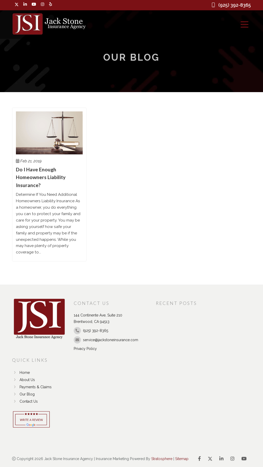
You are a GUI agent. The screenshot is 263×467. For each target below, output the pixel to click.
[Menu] (244, 24)
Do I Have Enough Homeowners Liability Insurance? (40, 177)
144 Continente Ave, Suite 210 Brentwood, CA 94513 (98, 318)
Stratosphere (161, 459)
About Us (23, 379)
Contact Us (25, 401)
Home (21, 372)
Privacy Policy (85, 349)
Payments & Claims (32, 387)
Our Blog (23, 394)
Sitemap (182, 459)
